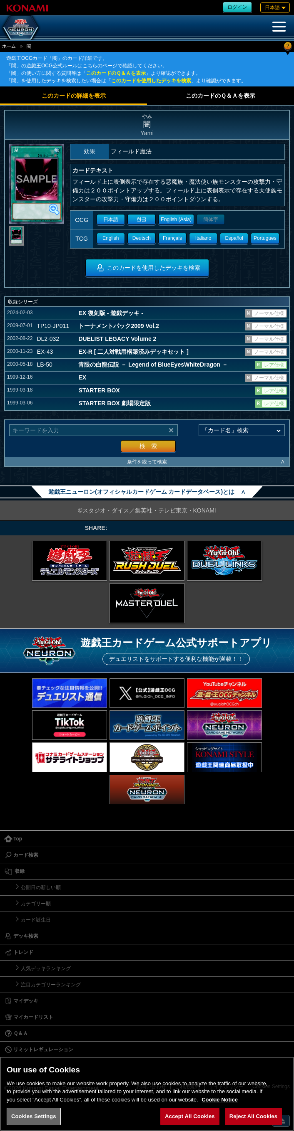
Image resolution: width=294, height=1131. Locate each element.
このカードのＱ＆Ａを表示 (116, 73)
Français (172, 238)
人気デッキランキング (46, 968)
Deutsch (141, 238)
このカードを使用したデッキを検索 (151, 81)
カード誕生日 (36, 920)
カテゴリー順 (36, 904)
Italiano (203, 238)
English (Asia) (176, 219)
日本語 (110, 219)
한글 (142, 219)
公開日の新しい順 (41, 887)
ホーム (9, 46)
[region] (147, 1094)
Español (234, 238)
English (110, 238)
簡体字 (210, 219)
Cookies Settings (33, 1116)
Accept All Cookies (190, 1116)
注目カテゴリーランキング (51, 985)
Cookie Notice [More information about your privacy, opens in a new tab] (220, 1100)
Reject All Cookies (253, 1116)
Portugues (265, 238)
